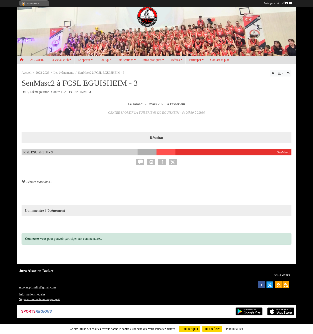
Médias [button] (175, 60)
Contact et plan (220, 60)
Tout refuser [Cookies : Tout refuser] (212, 328)
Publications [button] (125, 60)
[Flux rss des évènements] (285, 284)
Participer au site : (278, 3)
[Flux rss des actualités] (278, 284)
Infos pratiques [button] (151, 60)
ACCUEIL (37, 60)
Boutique (105, 60)
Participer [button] (195, 60)
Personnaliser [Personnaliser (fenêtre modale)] (234, 328)
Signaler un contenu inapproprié (39, 299)
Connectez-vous (36, 238)
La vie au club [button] (60, 60)
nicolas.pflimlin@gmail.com (37, 287)
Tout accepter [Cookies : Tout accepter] (189, 328)
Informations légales (32, 294)
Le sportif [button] (84, 60)
